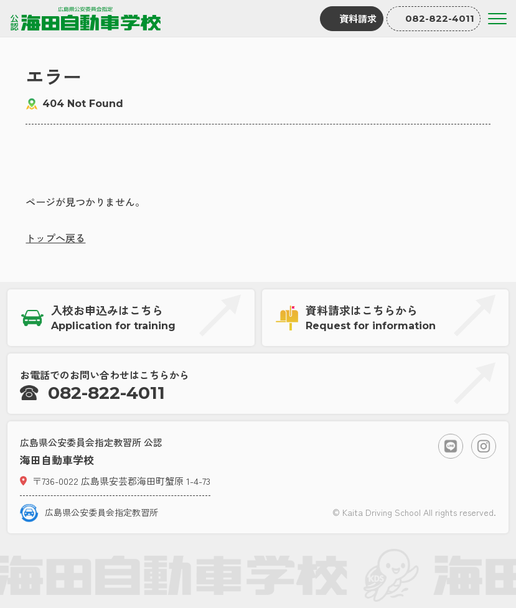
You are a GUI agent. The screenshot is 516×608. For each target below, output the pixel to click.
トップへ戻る (55, 237)
